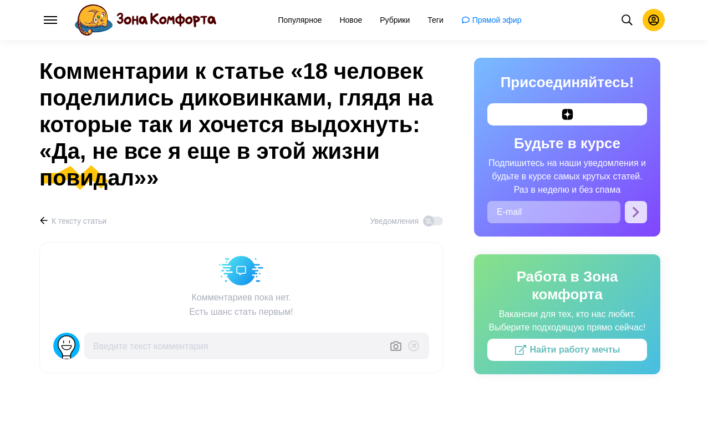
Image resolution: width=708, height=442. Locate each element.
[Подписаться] (636, 212)
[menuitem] (300, 20)
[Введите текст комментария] (236, 346)
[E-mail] (553, 212)
